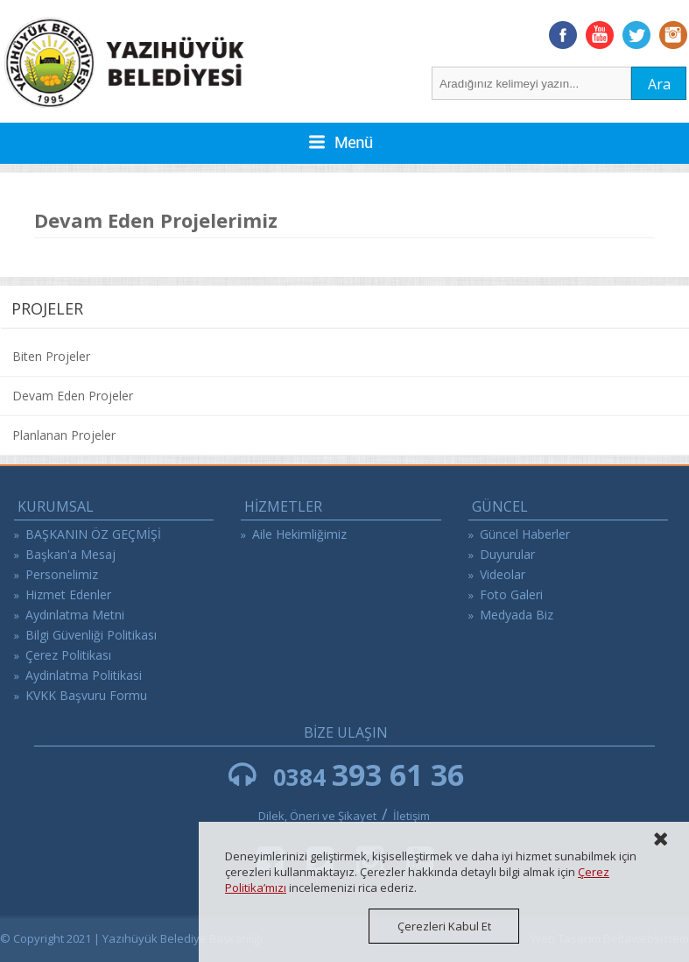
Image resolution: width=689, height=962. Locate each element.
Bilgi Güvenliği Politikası (91, 634)
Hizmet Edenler (68, 594)
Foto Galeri (511, 594)
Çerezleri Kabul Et (444, 926)
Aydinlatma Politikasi (83, 675)
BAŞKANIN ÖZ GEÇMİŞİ (93, 534)
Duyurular (507, 554)
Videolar (502, 574)
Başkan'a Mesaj (70, 554)
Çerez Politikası (68, 655)
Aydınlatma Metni (74, 614)
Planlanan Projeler (64, 435)
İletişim (411, 816)
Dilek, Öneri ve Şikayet (317, 816)
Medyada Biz (516, 614)
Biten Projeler (51, 356)
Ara (659, 84)
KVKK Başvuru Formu (86, 695)
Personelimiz (61, 574)
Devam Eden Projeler (72, 395)
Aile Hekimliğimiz (299, 534)
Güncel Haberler (525, 534)
